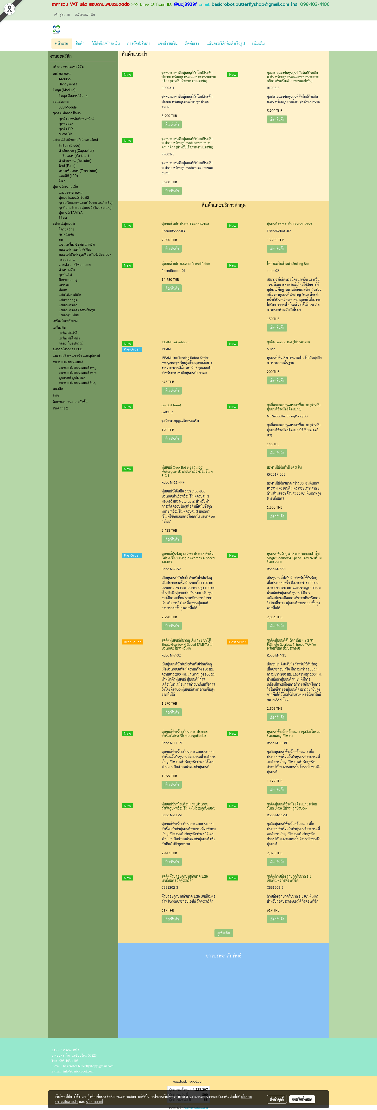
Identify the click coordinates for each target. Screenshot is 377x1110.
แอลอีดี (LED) (68, 176)
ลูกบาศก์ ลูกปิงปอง (72, 378)
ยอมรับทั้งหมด (302, 1099)
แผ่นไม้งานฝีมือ (70, 295)
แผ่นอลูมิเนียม (69, 315)
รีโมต (63, 218)
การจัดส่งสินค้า (138, 43)
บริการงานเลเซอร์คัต (68, 67)
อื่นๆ (56, 395)
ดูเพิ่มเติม (223, 933)
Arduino (65, 79)
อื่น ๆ (62, 181)
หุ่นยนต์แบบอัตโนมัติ (74, 197)
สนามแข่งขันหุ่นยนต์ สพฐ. (78, 368)
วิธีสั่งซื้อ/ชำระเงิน (106, 43)
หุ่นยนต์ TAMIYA (71, 213)
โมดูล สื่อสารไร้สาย (73, 96)
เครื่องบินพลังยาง (65, 321)
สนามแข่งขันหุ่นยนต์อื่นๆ (77, 383)
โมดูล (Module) (64, 90)
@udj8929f (185, 4)
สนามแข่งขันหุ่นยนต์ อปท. (78, 373)
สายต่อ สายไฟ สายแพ (75, 265)
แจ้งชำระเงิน (167, 43)
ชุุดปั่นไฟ (65, 275)
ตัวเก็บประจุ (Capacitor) (76, 151)
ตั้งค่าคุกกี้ (277, 1099)
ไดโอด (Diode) (69, 145)
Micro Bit (65, 134)
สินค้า (79, 43)
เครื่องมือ (59, 327)
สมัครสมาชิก (85, 14)
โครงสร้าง (66, 229)
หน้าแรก (61, 43)
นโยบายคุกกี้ (94, 1101)
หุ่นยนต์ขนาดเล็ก (65, 187)
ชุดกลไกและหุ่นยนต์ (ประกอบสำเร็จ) (86, 202)
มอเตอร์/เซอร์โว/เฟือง (75, 249)
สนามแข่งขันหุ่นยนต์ (68, 362)
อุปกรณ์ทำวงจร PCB (67, 349)
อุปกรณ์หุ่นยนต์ (64, 223)
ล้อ (61, 239)
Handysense (68, 84)
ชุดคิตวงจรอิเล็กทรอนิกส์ (77, 119)
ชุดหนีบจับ (66, 234)
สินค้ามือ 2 (60, 408)
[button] (273, 43)
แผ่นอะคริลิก (68, 305)
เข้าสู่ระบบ (62, 14)
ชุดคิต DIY (66, 129)
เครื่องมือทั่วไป (69, 333)
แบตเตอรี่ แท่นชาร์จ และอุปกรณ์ (76, 355)
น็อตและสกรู (68, 280)
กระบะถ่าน (67, 260)
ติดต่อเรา (192, 43)
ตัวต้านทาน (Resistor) (75, 161)
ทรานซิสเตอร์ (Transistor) (78, 171)
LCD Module (68, 107)
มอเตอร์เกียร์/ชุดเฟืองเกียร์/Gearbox (85, 254)
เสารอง (64, 285)
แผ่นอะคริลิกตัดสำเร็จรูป (226, 43)
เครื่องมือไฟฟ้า (69, 338)
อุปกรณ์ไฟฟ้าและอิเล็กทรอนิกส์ (75, 140)
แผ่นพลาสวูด (68, 300)
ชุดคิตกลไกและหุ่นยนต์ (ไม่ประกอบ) (85, 208)
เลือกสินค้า (171, 124)
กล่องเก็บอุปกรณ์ (71, 343)
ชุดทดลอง (66, 124)
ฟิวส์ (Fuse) (67, 166)
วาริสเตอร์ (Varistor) (74, 156)
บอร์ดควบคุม (62, 73)
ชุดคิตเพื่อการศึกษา (67, 113)
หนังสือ (58, 389)
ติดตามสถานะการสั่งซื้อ (70, 402)
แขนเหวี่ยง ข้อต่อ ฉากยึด (77, 244)
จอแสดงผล (61, 101)
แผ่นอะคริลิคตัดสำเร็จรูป (77, 310)
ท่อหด (63, 290)
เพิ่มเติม (258, 43)
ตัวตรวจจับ (67, 270)
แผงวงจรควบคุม (70, 192)
